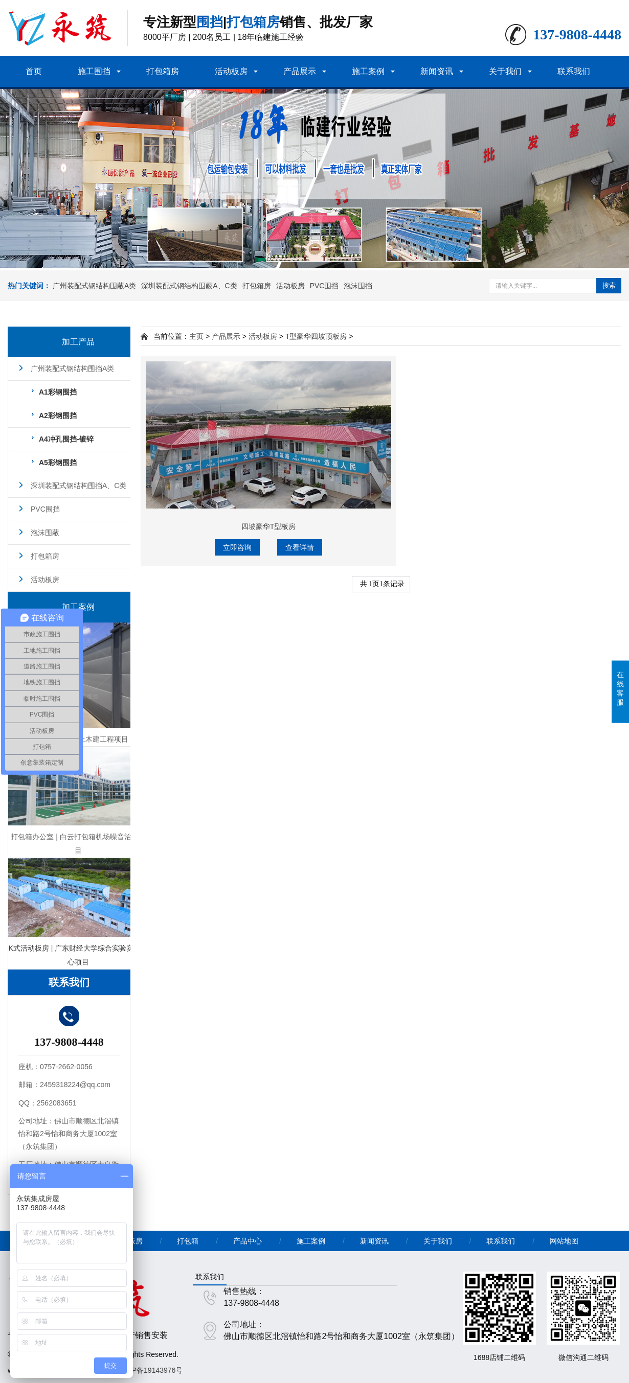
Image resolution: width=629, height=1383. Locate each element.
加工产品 (78, 341)
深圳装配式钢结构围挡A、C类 (78, 485)
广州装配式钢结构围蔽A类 (94, 286)
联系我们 (573, 71)
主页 (196, 336)
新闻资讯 (436, 71)
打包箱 (187, 1241)
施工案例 (368, 71)
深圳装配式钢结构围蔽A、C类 (189, 286)
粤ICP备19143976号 (150, 1370)
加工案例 (78, 607)
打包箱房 (162, 71)
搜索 (609, 285)
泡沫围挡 (358, 286)
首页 (34, 71)
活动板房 (231, 71)
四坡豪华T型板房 (268, 526)
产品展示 (299, 71)
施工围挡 (94, 71)
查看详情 (299, 547)
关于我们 (505, 71)
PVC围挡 (324, 286)
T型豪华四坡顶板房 (316, 336)
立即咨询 (237, 547)
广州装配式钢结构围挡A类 (72, 368)
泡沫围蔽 (45, 532)
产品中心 (247, 1241)
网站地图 (564, 1241)
